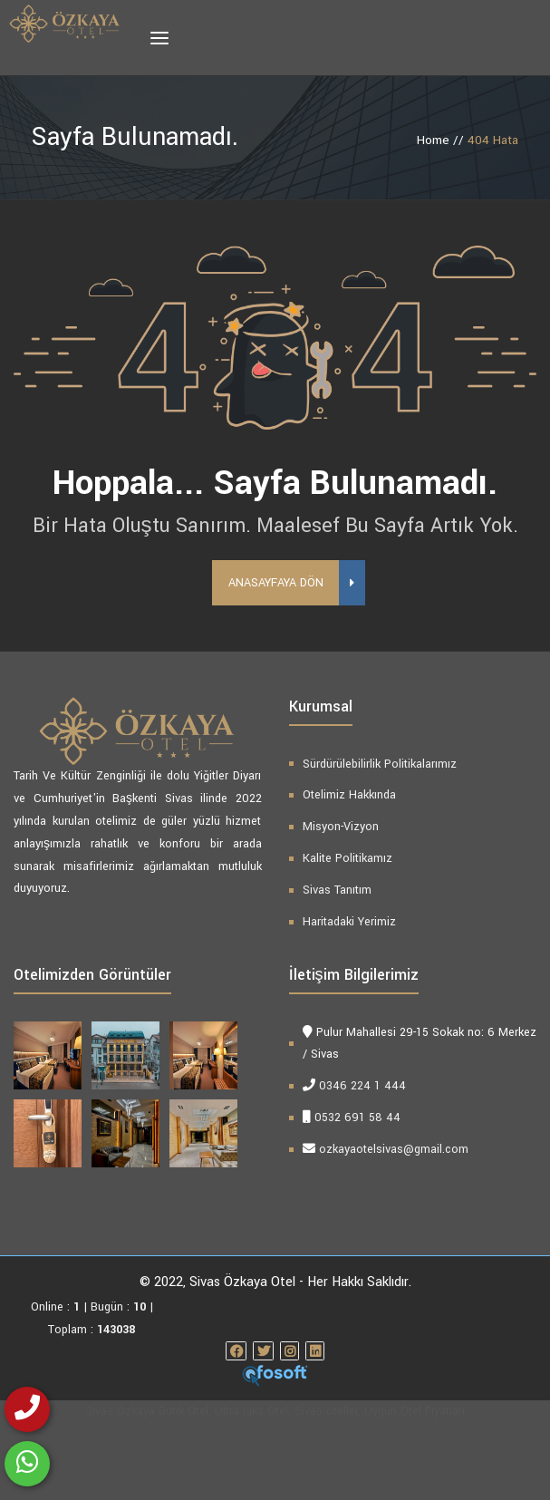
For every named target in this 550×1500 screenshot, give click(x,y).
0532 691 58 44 (357, 1195)
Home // (442, 140)
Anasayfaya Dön (283, 659)
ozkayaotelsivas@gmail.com (393, 1226)
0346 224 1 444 (362, 1164)
